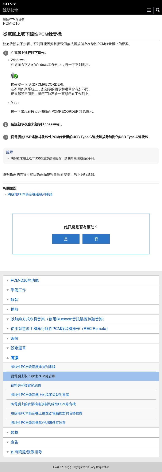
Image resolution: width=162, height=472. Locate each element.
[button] (158, 10)
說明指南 (11, 10)
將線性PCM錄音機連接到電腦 (30, 194)
